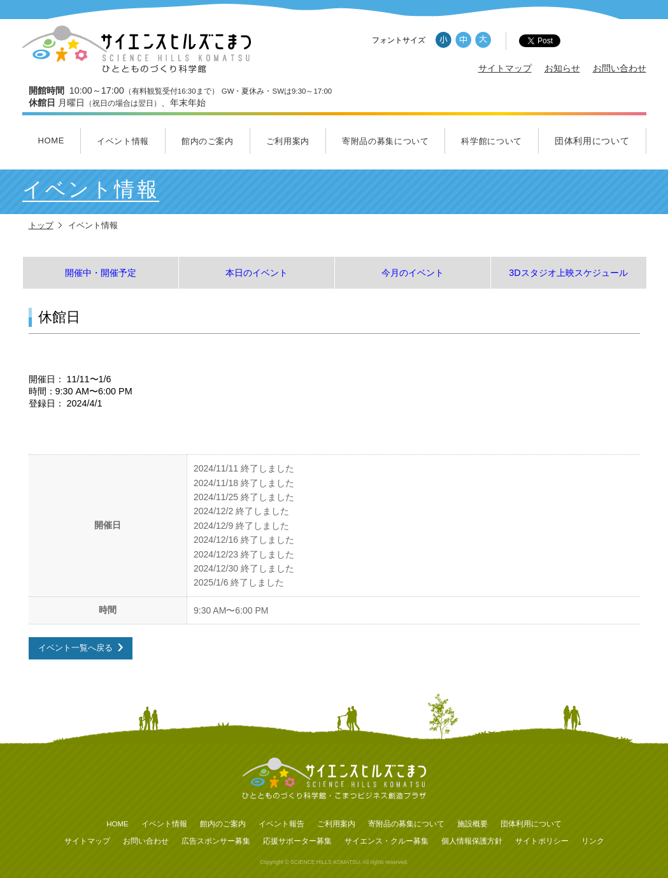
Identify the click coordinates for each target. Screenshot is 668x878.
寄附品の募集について (385, 141)
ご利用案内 (287, 141)
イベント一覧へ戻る (75, 647)
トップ (41, 225)
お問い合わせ (619, 68)
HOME (51, 140)
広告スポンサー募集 (215, 841)
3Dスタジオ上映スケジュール (568, 273)
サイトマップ (505, 68)
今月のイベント (412, 273)
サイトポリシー (542, 841)
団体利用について (592, 141)
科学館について (491, 141)
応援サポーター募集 (297, 841)
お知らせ (562, 68)
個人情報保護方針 (471, 841)
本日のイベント (256, 273)
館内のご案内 (207, 141)
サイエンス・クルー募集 (387, 841)
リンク (592, 841)
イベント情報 (123, 141)
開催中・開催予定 (100, 273)
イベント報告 (281, 824)
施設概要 (472, 824)
